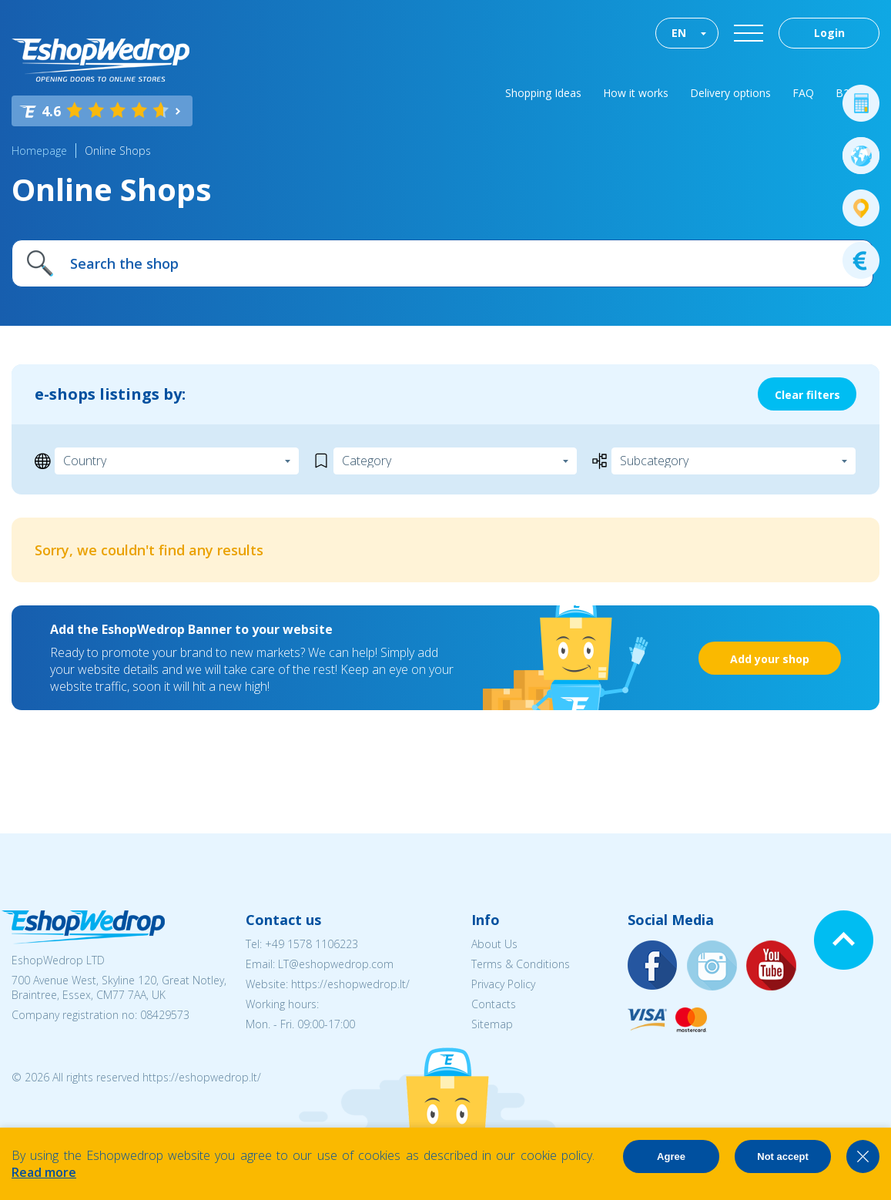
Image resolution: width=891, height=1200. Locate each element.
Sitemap (492, 1024)
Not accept (782, 1156)
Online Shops (118, 150)
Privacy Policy (503, 984)
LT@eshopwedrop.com (336, 964)
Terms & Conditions (520, 964)
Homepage (39, 150)
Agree (671, 1156)
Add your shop (769, 659)
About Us (494, 944)
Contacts (493, 1004)
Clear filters (807, 394)
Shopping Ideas (543, 92)
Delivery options (730, 92)
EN (679, 32)
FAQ (803, 92)
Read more (44, 1172)
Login (829, 32)
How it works (635, 92)
